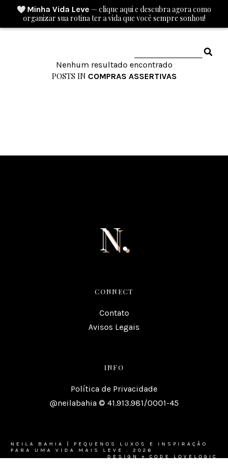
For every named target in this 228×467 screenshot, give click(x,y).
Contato (114, 313)
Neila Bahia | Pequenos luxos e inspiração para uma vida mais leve (109, 447)
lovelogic (196, 456)
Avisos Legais (114, 327)
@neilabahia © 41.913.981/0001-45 (114, 403)
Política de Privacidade (114, 389)
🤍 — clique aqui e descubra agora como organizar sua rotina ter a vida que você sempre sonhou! (114, 13)
